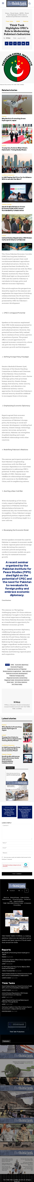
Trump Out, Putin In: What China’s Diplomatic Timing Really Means (14, 149)
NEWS (22, 13)
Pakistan (26, 21)
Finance (4, 116)
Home (7, 13)
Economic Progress (17, 667)
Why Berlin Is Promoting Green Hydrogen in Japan (14, 119)
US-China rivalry (17, 684)
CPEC (12, 665)
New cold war (26, 671)
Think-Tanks (14, 13)
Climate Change (7, 204)
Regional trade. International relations (17, 680)
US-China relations (21, 682)
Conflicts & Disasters (8, 175)
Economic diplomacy (21, 665)
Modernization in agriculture (12, 671)
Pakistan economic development (16, 673)
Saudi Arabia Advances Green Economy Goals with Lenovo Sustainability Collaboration (13, 208)
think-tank (10, 682)
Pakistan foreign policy (17, 675)
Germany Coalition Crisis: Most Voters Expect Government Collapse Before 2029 (17, 1008)
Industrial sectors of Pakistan (16, 669)
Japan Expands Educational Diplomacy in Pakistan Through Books (15, 1001)
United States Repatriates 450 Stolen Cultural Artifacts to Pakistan (17, 239)
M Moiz (8, 38)
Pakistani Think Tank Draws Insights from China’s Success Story (9, 812)
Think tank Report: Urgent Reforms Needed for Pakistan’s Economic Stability (25, 813)
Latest (4, 145)
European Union (6, 1011)
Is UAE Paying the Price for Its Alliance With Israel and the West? (17, 178)
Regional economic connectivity (17, 678)
